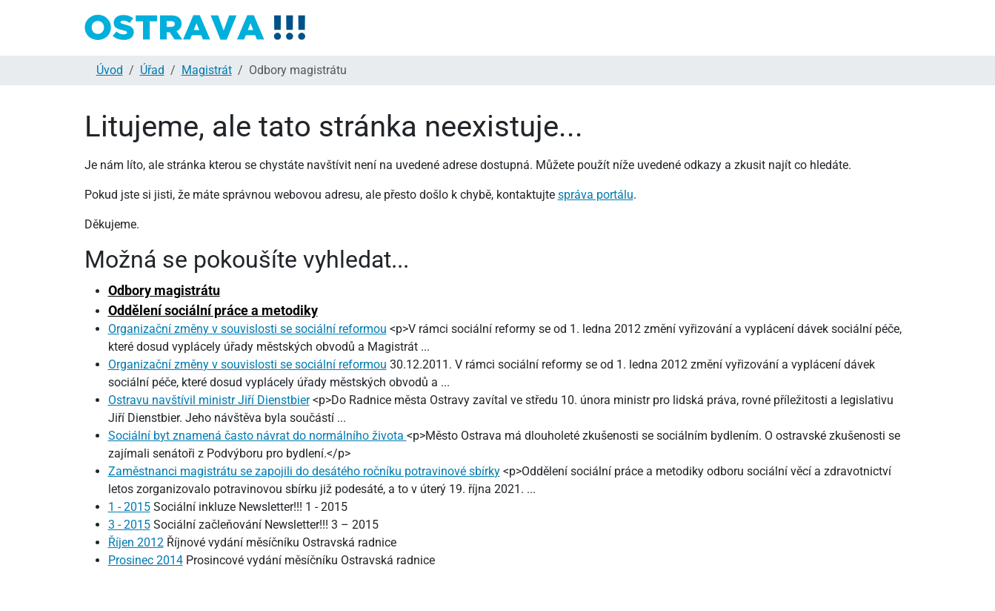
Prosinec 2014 (145, 560)
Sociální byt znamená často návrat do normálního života (257, 436)
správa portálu (595, 195)
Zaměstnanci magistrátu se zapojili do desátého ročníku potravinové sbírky (304, 471)
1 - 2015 (129, 507)
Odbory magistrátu (164, 290)
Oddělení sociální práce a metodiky (213, 310)
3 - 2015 (129, 525)
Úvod (109, 70)
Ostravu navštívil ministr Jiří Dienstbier (209, 400)
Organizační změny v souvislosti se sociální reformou (247, 329)
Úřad (152, 70)
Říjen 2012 (136, 542)
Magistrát (207, 70)
